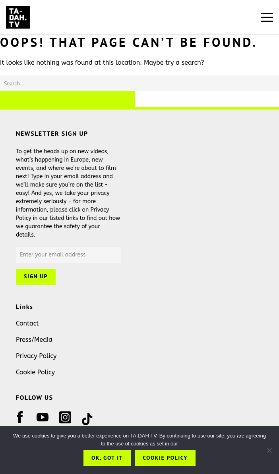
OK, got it (107, 457)
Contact (27, 323)
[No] (269, 450)
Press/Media (34, 339)
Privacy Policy (36, 356)
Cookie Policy (35, 372)
